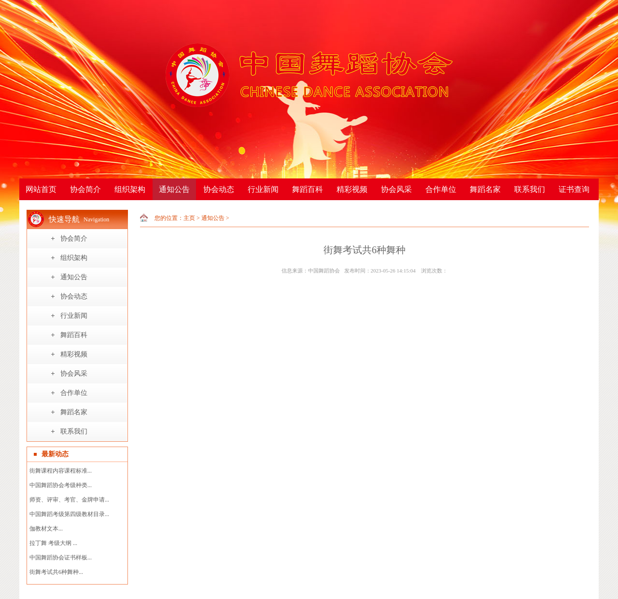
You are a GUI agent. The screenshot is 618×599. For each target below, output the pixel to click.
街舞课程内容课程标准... (60, 470)
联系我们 (529, 189)
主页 (189, 218)
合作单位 (440, 189)
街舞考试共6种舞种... (56, 572)
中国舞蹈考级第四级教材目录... (69, 514)
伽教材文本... (46, 528)
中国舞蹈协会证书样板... (60, 557)
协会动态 (218, 189)
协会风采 (396, 189)
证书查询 (574, 189)
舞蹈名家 (485, 189)
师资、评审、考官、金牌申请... (69, 499)
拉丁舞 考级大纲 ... (53, 543)
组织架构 (129, 189)
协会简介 (85, 189)
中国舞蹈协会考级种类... (60, 485)
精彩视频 (352, 189)
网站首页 (41, 189)
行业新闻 (263, 189)
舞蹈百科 (307, 189)
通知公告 (174, 189)
